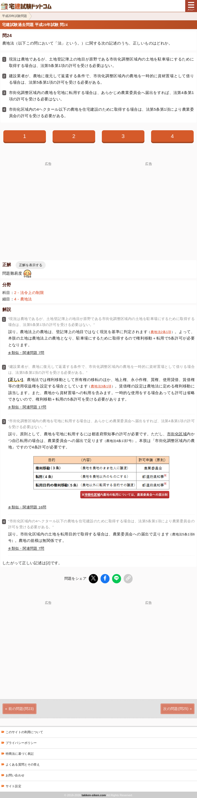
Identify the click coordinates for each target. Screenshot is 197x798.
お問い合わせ (15, 775)
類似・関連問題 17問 (29, 407)
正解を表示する (30, 265)
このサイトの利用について (24, 731)
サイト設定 (13, 785)
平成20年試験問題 (14, 16)
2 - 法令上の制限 (29, 292)
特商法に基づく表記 (20, 753)
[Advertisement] (148, 640)
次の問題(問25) (176, 708)
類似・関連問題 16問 (29, 507)
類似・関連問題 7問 (28, 353)
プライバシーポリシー (21, 742)
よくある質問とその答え (23, 764)
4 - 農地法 (23, 299)
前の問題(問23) (21, 708)
